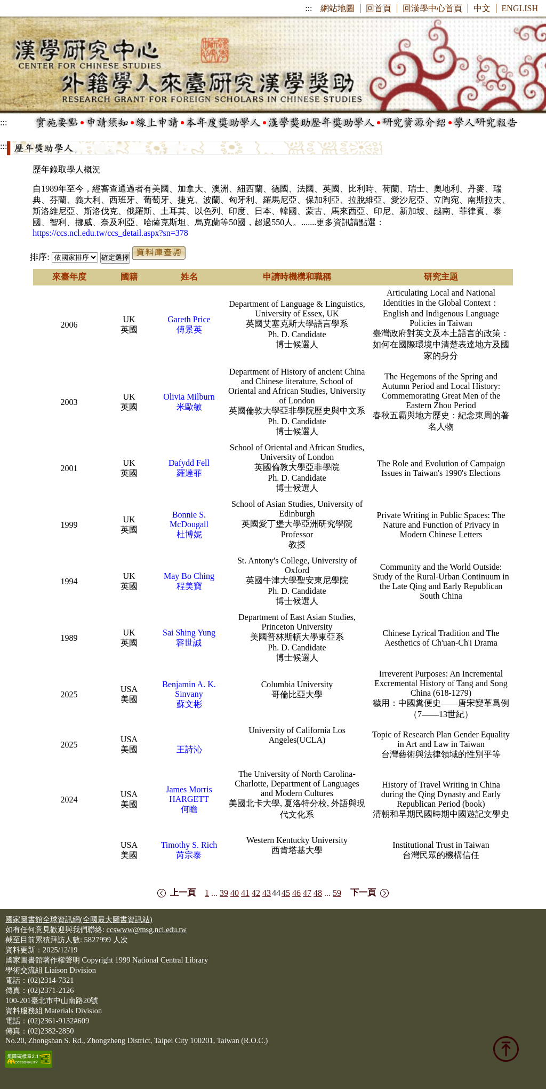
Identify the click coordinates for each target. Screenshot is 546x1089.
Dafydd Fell (189, 462)
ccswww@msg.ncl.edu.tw (147, 929)
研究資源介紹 (414, 123)
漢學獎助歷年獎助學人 (321, 123)
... (214, 892)
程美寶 (189, 586)
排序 (38, 256)
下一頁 (363, 892)
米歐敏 (189, 406)
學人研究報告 (486, 123)
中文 (482, 8)
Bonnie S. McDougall (189, 519)
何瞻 (189, 809)
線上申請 (157, 123)
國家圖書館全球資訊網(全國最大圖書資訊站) (78, 919)
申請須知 (107, 123)
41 (245, 892)
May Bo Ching (189, 576)
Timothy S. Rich (189, 844)
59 (337, 892)
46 (296, 892)
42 (256, 892)
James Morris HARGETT (189, 794)
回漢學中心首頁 (432, 8)
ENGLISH (520, 8)
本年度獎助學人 (223, 123)
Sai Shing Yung (189, 632)
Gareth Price (188, 319)
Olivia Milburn (188, 396)
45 (286, 892)
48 (318, 892)
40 (234, 892)
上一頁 (183, 892)
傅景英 (189, 329)
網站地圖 (337, 8)
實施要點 (57, 123)
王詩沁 (189, 749)
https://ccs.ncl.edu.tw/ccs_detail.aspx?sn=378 (110, 232)
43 (266, 892)
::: (308, 8)
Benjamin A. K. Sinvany (188, 689)
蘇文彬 (189, 704)
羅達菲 (189, 473)
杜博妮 (189, 534)
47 (307, 892)
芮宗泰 (189, 855)
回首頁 (378, 8)
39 (224, 892)
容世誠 (189, 642)
